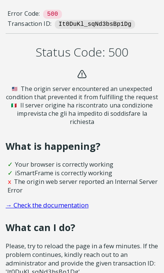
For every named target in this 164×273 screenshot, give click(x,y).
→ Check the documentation (47, 205)
